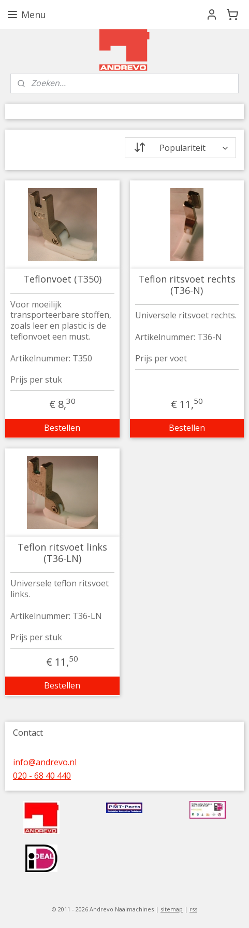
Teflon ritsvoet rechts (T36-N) (187, 285)
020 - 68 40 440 (42, 775)
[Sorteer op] (180, 148)
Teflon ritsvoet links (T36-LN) (62, 553)
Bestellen (62, 427)
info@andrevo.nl (45, 762)
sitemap (171, 909)
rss (193, 909)
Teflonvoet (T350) (62, 279)
